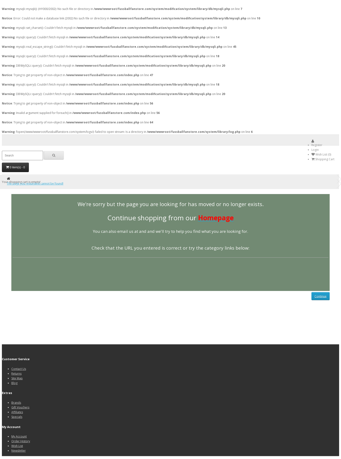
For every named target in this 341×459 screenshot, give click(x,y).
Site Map (17, 378)
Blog (14, 383)
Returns (16, 374)
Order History (20, 441)
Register (316, 145)
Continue (321, 296)
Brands (16, 403)
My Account (19, 436)
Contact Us (18, 369)
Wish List (17, 446)
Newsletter (18, 451)
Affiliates (17, 412)
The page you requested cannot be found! (35, 184)
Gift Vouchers (20, 407)
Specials (16, 417)
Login (315, 150)
